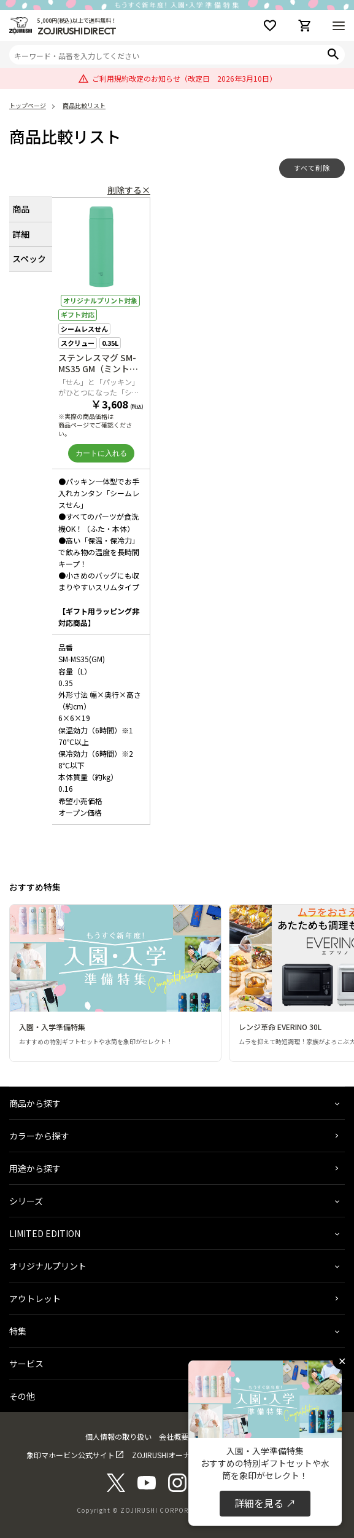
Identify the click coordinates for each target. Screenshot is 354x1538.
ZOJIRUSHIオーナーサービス (179, 1455)
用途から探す (35, 1168)
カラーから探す (39, 1136)
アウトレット (35, 1298)
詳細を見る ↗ (265, 1503)
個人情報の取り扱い (118, 1436)
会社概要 (173, 1436)
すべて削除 (312, 168)
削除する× (128, 190)
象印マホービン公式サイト (70, 1455)
